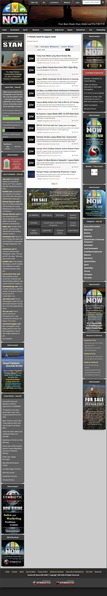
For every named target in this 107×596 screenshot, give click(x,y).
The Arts (87, 271)
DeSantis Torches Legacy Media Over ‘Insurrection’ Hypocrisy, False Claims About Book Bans (56, 138)
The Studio (88, 278)
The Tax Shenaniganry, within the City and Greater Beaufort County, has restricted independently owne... (12, 304)
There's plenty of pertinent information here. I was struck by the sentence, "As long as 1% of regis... (12, 316)
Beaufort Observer (73, 216)
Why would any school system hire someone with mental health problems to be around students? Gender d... (12, 279)
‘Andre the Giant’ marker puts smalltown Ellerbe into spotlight (12, 434)
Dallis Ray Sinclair (8, 473)
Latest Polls (47, 231)
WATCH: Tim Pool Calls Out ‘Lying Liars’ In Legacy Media (56, 126)
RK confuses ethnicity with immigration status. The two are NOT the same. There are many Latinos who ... (12, 254)
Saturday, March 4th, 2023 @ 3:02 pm (50, 144)
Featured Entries (60, 232)
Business (36, 30)
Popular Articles (90, 354)
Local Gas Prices (90, 340)
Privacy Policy (43, 572)
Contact (14, 572)
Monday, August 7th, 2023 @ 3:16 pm (50, 63)
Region (70, 30)
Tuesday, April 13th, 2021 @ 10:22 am (50, 179)
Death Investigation (90, 105)
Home (4, 30)
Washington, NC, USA (94, 176)
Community (48, 30)
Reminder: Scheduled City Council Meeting (93, 80)
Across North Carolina (92, 226)
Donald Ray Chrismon (9, 476)
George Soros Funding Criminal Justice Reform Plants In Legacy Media (57, 149)
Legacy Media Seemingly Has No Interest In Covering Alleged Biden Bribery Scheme (57, 80)
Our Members (34, 215)
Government (14, 30)
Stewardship (100, 30)
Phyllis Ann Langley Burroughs (9, 458)
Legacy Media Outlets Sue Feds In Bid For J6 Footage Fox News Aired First (57, 103)
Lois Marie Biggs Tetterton (11, 469)
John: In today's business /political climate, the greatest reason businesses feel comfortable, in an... (12, 291)
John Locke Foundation (73, 178)
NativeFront (80, 30)
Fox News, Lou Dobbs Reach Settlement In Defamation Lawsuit (57, 91)
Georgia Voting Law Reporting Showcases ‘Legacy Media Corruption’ (56, 173)
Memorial (87, 255)
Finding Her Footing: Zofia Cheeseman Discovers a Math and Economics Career (93, 99)
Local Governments (91, 248)
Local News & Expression (93, 252)
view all (17, 87)
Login (77, 2)
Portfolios (33, 223)
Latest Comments (34, 232)
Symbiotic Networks (91, 362)
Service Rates (31, 572)
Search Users (32, 41)
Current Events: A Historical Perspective (53, 224)
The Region (88, 274)
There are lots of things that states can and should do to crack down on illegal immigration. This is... (12, 241)
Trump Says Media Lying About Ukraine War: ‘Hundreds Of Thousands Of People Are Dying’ (54, 57)
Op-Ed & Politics (90, 261)
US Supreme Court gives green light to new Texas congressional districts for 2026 (11, 413)
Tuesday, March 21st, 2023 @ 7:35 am (50, 132)
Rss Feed (89, 572)
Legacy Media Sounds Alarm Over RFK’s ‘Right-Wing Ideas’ (56, 68)
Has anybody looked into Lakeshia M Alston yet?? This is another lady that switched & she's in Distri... (12, 184)
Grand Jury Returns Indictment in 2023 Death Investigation (92, 87)
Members (67, 2)
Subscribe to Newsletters (75, 572)
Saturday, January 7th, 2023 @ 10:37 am (51, 155)
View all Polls (18, 146)
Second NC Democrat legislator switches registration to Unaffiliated (11, 403)
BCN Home (60, 215)
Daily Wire (76, 62)
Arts (90, 30)
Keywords (98, 572)
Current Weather (73, 224)
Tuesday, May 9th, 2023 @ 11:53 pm (50, 97)
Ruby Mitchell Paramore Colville (10, 464)
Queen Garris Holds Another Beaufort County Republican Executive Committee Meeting (12, 449)
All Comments (7, 339)
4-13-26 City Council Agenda (94, 93)
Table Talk (34, 2)
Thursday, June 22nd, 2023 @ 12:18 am (51, 74)
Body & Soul (59, 30)
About (22, 572)
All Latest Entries (8, 480)
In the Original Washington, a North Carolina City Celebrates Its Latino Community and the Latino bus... (12, 266)
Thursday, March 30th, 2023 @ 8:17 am (51, 121)
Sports (86, 265)
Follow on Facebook (56, 572)
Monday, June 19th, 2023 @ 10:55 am (50, 86)
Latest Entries (73, 231)
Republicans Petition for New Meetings (12, 441)
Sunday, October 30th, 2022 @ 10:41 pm (51, 167)
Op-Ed (25, 30)
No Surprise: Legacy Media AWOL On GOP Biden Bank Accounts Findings (57, 115)
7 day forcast (97, 166)
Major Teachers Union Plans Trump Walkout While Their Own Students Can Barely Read (12, 424)
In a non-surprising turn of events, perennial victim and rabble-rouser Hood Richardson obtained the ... (12, 219)
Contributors (54, 2)
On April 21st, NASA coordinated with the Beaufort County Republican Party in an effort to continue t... (12, 206)
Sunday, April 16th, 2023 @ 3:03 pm (50, 109)
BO (44, 2)
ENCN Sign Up (47, 215)
